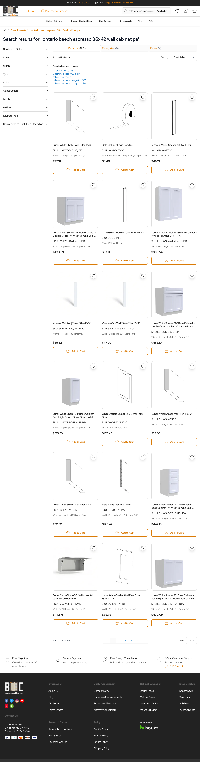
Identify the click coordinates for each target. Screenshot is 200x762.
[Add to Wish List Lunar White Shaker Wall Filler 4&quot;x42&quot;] (93, 457)
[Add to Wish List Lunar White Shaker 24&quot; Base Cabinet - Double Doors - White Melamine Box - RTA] (93, 185)
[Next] (144, 640)
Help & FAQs (55, 735)
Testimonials (126, 21)
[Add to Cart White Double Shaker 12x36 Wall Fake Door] (125, 442)
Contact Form (101, 690)
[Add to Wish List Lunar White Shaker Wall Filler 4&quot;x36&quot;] (192, 366)
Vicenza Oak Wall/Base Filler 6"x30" (122, 323)
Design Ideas (147, 690)
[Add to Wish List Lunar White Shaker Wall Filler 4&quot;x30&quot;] (93, 97)
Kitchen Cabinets (54, 21)
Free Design (105, 21)
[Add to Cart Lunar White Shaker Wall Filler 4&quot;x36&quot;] (174, 442)
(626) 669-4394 (83, 3)
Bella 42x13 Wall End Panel (116, 504)
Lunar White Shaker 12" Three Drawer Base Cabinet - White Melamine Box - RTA (171, 506)
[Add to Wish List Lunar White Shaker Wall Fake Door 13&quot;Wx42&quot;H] (143, 548)
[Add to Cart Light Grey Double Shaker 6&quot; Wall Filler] (125, 261)
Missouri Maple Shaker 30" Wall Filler (171, 145)
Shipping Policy (102, 748)
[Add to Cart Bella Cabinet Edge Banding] (125, 170)
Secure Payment (72, 658)
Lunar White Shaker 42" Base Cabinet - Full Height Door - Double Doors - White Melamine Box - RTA (173, 597)
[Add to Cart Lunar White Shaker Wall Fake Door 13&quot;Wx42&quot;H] (125, 623)
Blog (140, 21)
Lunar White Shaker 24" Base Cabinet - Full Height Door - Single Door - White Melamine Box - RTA (74, 415)
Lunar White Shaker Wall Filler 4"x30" (73, 145)
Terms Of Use (55, 709)
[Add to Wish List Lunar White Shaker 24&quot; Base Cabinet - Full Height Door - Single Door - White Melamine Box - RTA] (93, 366)
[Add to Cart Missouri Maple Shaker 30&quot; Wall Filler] (174, 170)
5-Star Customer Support (179, 658)
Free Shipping (20, 658)
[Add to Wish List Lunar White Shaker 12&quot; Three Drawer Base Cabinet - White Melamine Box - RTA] (192, 457)
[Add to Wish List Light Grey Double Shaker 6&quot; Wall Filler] (143, 185)
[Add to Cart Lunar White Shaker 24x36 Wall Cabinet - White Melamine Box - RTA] (174, 261)
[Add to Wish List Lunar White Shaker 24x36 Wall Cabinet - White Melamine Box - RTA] (192, 185)
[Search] (125, 11)
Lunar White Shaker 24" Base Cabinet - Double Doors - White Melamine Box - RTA (74, 234)
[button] (25, 49)
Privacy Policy (101, 735)
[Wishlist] (177, 10)
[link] (106, 640)
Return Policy (101, 742)
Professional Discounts (106, 703)
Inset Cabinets (187, 709)
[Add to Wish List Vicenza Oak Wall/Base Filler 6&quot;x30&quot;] (143, 276)
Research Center (57, 742)
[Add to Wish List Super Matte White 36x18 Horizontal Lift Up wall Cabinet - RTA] (93, 548)
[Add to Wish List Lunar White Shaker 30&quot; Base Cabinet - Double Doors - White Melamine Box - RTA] (192, 276)
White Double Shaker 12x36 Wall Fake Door (122, 415)
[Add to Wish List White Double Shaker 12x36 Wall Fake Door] (143, 366)
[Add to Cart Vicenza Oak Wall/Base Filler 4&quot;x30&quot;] (75, 351)
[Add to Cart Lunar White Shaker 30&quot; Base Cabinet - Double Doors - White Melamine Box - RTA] (174, 351)
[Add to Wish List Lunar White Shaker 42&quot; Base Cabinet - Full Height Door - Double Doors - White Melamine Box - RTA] (192, 548)
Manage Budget (148, 709)
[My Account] (185, 10)
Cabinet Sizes (147, 697)
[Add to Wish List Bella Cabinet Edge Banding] (143, 97)
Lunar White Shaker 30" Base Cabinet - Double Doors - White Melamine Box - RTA (173, 325)
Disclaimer (54, 703)
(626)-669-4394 (21, 731)
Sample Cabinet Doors (82, 21)
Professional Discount (54, 11)
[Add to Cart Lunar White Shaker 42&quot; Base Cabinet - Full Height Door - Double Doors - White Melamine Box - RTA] (174, 623)
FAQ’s (151, 21)
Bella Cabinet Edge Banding (117, 145)
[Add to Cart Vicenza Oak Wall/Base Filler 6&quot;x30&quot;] (125, 351)
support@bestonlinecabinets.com (119, 3)
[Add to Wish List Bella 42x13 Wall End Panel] (143, 457)
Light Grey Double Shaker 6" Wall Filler (123, 232)
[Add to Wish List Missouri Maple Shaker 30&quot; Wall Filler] (192, 97)
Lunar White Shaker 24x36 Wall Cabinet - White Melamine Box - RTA (174, 234)
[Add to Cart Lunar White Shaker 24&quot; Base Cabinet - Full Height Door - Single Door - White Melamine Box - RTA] (75, 442)
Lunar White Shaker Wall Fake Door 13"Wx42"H (121, 597)
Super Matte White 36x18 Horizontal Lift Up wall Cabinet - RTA (75, 597)
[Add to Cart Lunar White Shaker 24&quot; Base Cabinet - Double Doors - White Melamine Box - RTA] (75, 261)
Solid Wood (185, 703)
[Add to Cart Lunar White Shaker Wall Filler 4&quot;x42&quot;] (75, 533)
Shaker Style (186, 690)
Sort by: (179, 57)
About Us (53, 690)
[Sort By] (184, 57)
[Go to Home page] (10, 11)
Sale (30, 11)
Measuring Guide (149, 703)
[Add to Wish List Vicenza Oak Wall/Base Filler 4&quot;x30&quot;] (93, 276)
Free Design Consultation (124, 658)
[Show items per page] (191, 640)
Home (4, 30)
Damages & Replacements (108, 697)
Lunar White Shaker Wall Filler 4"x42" (73, 504)
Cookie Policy (101, 729)
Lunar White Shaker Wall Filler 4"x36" (171, 413)
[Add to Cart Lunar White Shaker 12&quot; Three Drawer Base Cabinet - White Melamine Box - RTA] (174, 533)
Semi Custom (186, 697)
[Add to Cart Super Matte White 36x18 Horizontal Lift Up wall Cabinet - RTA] (75, 623)
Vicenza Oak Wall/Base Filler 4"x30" (72, 323)
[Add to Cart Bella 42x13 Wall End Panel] (125, 533)
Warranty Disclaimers (105, 709)
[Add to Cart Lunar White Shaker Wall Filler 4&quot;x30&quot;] (75, 170)
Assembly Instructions (60, 729)
